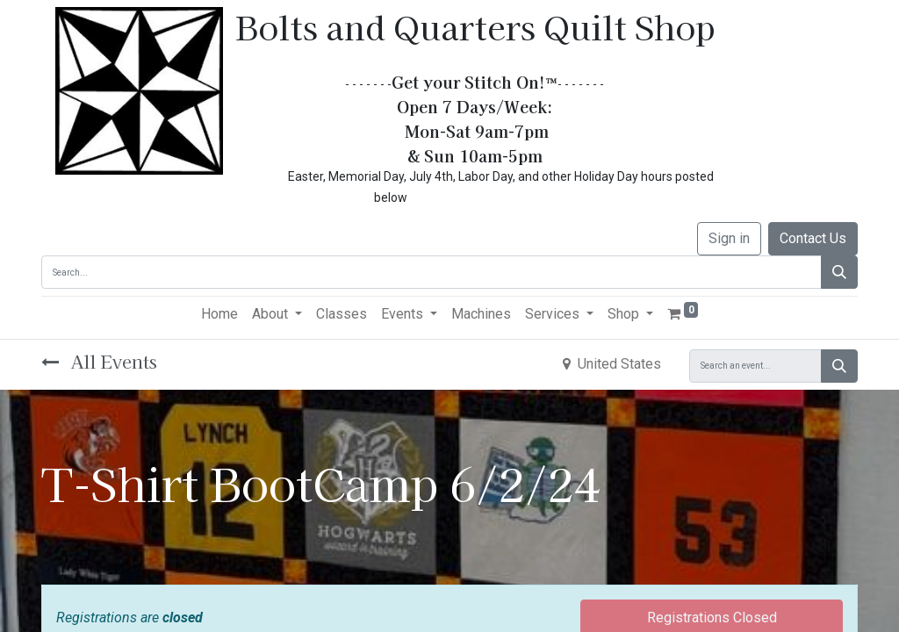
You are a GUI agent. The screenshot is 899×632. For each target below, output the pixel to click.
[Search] (839, 272)
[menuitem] (219, 314)
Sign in (729, 238)
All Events (99, 361)
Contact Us (813, 238)
